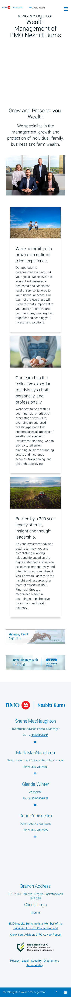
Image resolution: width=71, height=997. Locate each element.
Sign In (35, 912)
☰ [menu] (66, 9)
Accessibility (34, 965)
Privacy (14, 961)
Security (36, 961)
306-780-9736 (39, 735)
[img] (35, 45)
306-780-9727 (39, 830)
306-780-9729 (39, 798)
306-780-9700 (39, 767)
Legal (25, 961)
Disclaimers (51, 961)
